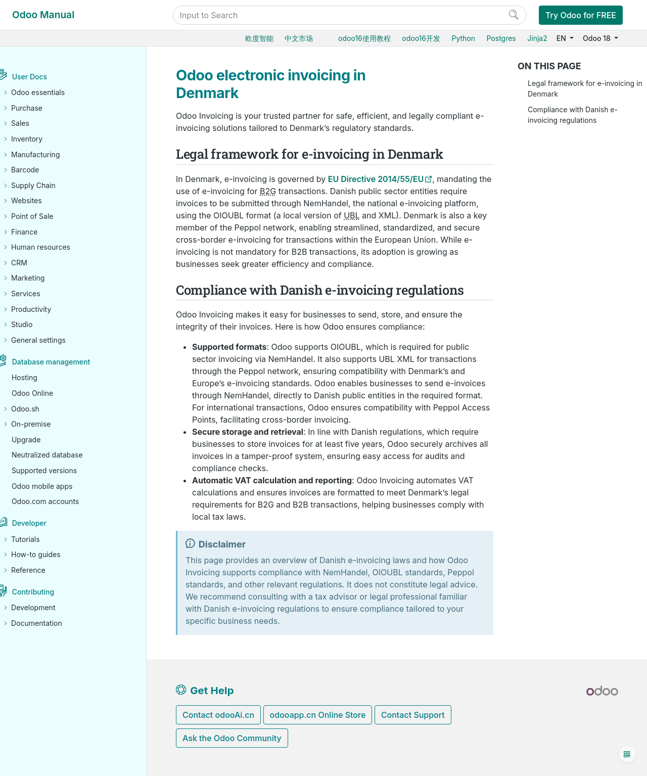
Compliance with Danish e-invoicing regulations (573, 114)
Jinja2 (537, 38)
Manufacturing (50, 154)
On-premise (45, 424)
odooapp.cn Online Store (318, 715)
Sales (35, 123)
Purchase (41, 108)
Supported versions (58, 470)
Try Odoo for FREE (580, 15)
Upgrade (40, 439)
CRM (34, 262)
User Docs (44, 77)
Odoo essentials (52, 92)
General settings (53, 340)
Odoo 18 (597, 38)
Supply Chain (48, 185)
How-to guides (50, 555)
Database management (66, 362)
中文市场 (299, 38)
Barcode (40, 170)
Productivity (46, 309)
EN (562, 38)
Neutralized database (62, 455)
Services (40, 294)
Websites (41, 201)
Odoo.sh (40, 408)
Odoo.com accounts (60, 501)
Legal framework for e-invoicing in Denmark (585, 88)
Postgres (501, 38)
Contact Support (413, 715)
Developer (44, 523)
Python (463, 38)
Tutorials (40, 539)
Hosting (39, 378)
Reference (43, 570)
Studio (36, 325)
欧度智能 (259, 38)
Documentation (51, 623)
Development (48, 608)
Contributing (48, 592)
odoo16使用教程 (364, 38)
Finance (39, 231)
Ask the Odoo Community (232, 738)
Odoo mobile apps (56, 486)
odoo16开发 (421, 38)
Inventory (41, 139)
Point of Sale (47, 216)
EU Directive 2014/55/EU (376, 179)
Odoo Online (47, 393)
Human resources (55, 247)
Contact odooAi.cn (218, 715)
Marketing (42, 278)
